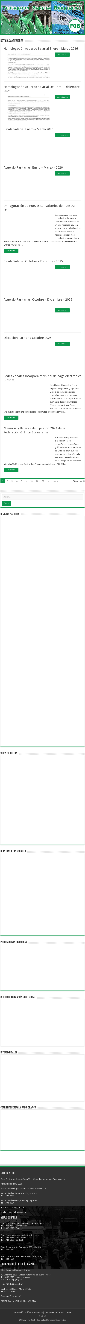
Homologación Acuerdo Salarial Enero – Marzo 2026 (41, 48)
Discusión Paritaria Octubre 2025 (28, 338)
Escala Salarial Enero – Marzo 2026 (28, 129)
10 (31, 481)
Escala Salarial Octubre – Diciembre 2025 (33, 261)
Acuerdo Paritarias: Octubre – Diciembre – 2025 (38, 299)
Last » (55, 481)
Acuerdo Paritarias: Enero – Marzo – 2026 (33, 167)
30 (43, 481)
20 (37, 481)
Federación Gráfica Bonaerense (28, 1312)
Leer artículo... (62, 54)
